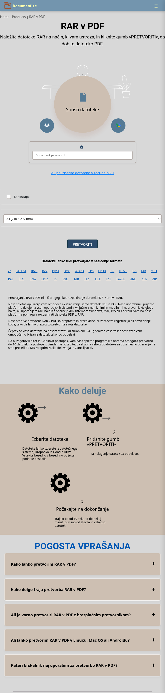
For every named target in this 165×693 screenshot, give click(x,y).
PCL (11, 279)
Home (4, 17)
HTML (123, 271)
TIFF (98, 279)
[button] (47, 125)
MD (143, 271)
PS (55, 279)
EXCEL (120, 279)
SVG (65, 279)
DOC (67, 271)
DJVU (55, 271)
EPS (91, 271)
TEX (86, 279)
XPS (144, 279)
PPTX (44, 279)
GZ (112, 271)
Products (19, 17)
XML (133, 279)
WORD (79, 271)
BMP (34, 271)
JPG (134, 271)
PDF (21, 279)
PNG (33, 279)
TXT (108, 279)
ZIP (154, 279)
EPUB (102, 271)
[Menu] (156, 6)
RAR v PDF (37, 17)
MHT (154, 271)
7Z (9, 271)
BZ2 (44, 271)
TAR (76, 279)
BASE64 (21, 271)
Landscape (21, 196)
